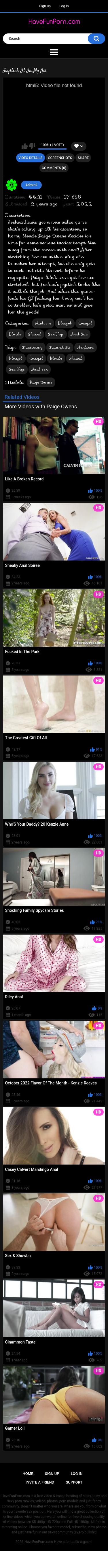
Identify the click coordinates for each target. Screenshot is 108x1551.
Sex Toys (56, 334)
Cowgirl (85, 323)
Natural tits (60, 347)
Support (74, 1482)
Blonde (15, 334)
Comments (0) (54, 168)
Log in (64, 6)
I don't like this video (32, 146)
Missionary (32, 347)
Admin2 (31, 185)
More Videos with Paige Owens (41, 406)
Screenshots (60, 158)
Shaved (34, 334)
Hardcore (43, 323)
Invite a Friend (40, 1482)
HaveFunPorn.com (38, 1542)
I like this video (25, 146)
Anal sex (39, 369)
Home (28, 1473)
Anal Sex (79, 334)
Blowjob (65, 323)
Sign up (45, 6)
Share (83, 158)
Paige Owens (41, 382)
